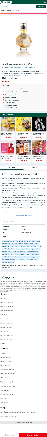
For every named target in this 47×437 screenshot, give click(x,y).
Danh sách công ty (6, 323)
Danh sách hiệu (5, 319)
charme (39, 246)
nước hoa (33, 246)
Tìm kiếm (41, 6)
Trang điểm (3, 353)
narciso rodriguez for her (33, 257)
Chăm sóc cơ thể (5, 361)
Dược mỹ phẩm (5, 365)
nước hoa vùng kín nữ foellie (22, 254)
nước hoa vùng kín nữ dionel (32, 249)
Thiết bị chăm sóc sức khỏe (8, 386)
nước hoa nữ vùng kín (32, 259)
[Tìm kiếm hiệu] (18, 6)
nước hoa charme (15, 246)
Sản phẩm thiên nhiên (7, 369)
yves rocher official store (33, 241)
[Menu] (44, 2)
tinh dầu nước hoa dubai (8, 259)
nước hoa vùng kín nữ (8, 262)
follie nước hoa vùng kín (20, 251)
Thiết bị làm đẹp (5, 390)
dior (13, 243)
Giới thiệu (12, 167)
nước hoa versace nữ (19, 257)
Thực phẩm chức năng (7, 382)
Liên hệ (2, 343)
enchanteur (22, 241)
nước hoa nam (25, 246)
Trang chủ (2, 10)
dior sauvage (19, 249)
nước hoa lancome (33, 251)
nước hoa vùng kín (7, 251)
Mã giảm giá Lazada (6, 335)
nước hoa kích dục (7, 257)
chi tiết (35, 167)
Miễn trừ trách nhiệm (6, 310)
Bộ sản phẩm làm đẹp (7, 394)
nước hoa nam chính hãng (31, 243)
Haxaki (30, 422)
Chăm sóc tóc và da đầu (7, 374)
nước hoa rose (35, 254)
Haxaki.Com (23, 422)
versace (20, 243)
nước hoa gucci (21, 259)
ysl (16, 243)
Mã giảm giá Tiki (5, 331)
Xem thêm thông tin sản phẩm (23, 215)
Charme (7, 67)
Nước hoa (9, 10)
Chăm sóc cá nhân (6, 378)
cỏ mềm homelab (7, 241)
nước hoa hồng (6, 243)
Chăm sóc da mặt (5, 357)
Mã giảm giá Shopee (6, 339)
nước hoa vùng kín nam (8, 249)
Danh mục (3, 315)
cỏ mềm (15, 241)
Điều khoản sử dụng (6, 306)
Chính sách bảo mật (6, 302)
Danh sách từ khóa (6, 327)
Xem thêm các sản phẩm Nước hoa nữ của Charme (22, 67)
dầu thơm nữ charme (8, 254)
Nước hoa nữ (16, 10)
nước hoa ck (5, 246)
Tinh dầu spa (4, 402)
